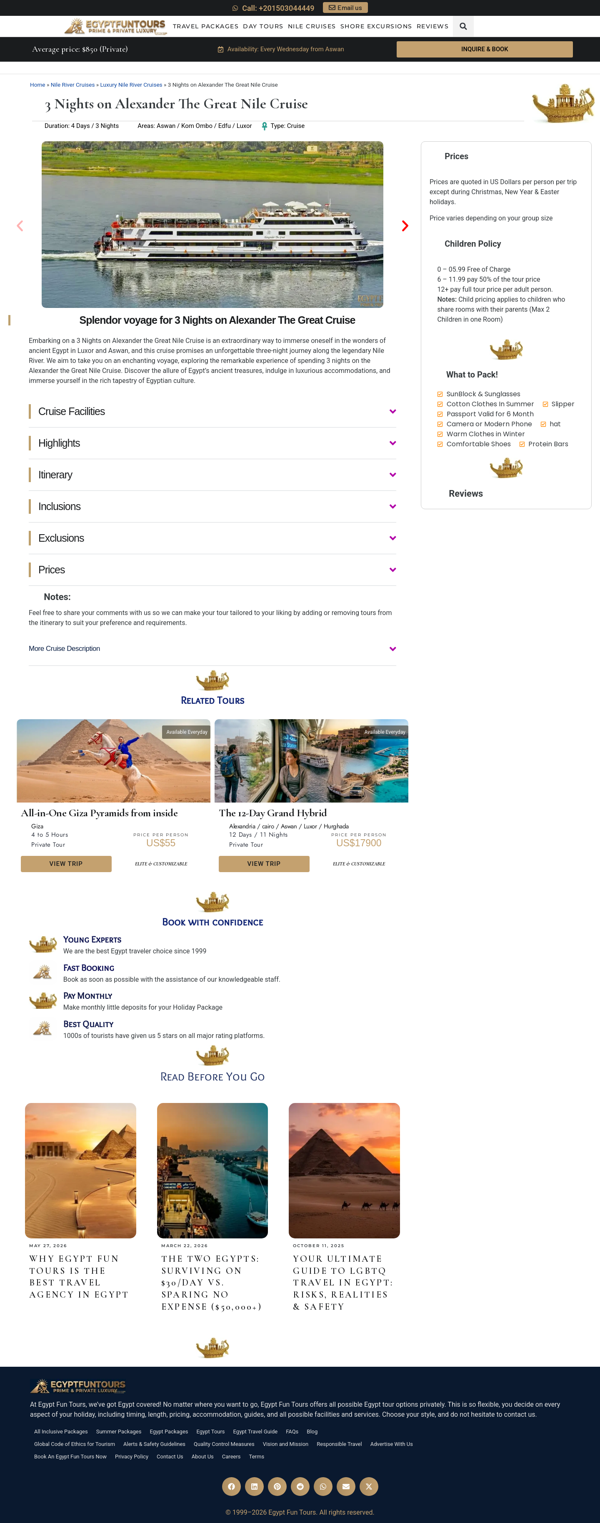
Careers (231, 1456)
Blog (312, 1431)
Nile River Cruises (73, 84)
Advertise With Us (391, 1444)
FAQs (292, 1431)
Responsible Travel (339, 1444)
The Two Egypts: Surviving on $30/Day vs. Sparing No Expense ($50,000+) (211, 1282)
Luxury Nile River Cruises (131, 84)
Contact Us (170, 1456)
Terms (257, 1456)
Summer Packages (119, 1431)
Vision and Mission (286, 1444)
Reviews (433, 26)
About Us (203, 1456)
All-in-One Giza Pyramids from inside (99, 812)
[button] (463, 26)
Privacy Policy (131, 1456)
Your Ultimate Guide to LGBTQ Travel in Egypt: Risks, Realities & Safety (343, 1282)
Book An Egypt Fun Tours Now (70, 1456)
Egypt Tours (211, 1431)
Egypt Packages (169, 1431)
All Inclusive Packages (61, 1431)
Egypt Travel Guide (255, 1431)
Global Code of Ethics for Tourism (74, 1444)
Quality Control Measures (224, 1444)
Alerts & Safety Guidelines (154, 1444)
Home (37, 84)
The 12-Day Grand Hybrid (273, 812)
